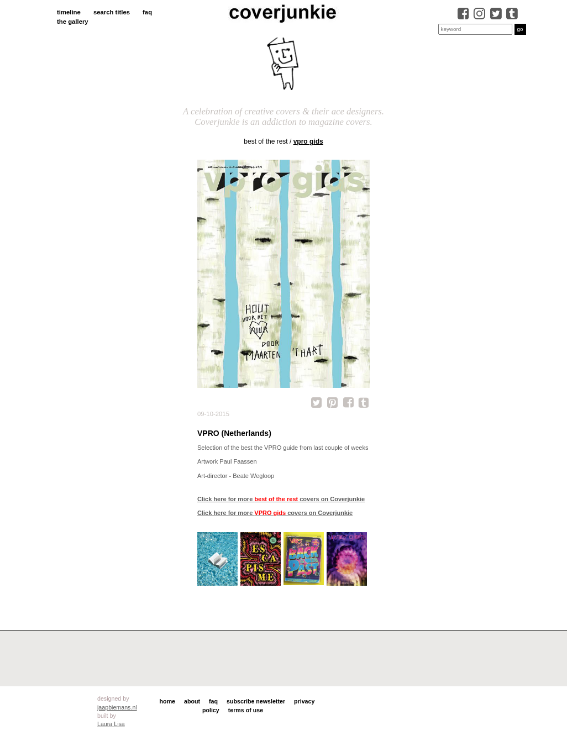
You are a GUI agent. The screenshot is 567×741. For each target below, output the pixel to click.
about (192, 701)
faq (147, 12)
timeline (69, 12)
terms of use (245, 710)
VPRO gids (308, 141)
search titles (111, 12)
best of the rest (265, 141)
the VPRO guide (276, 447)
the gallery (72, 21)
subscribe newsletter (256, 701)
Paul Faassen (237, 461)
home (167, 701)
